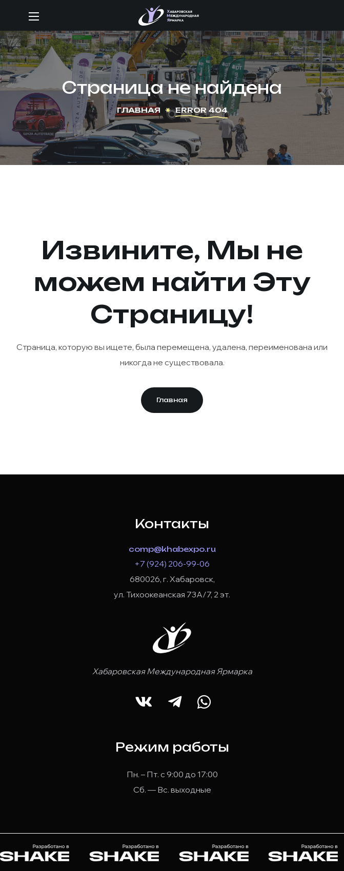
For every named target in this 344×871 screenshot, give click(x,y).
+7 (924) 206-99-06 (172, 563)
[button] (172, 400)
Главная (138, 110)
